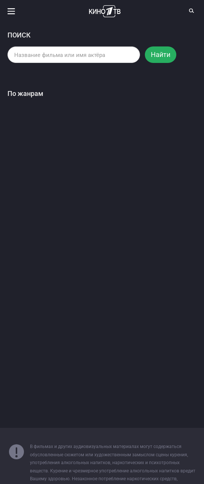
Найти (160, 54)
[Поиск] (191, 10)
